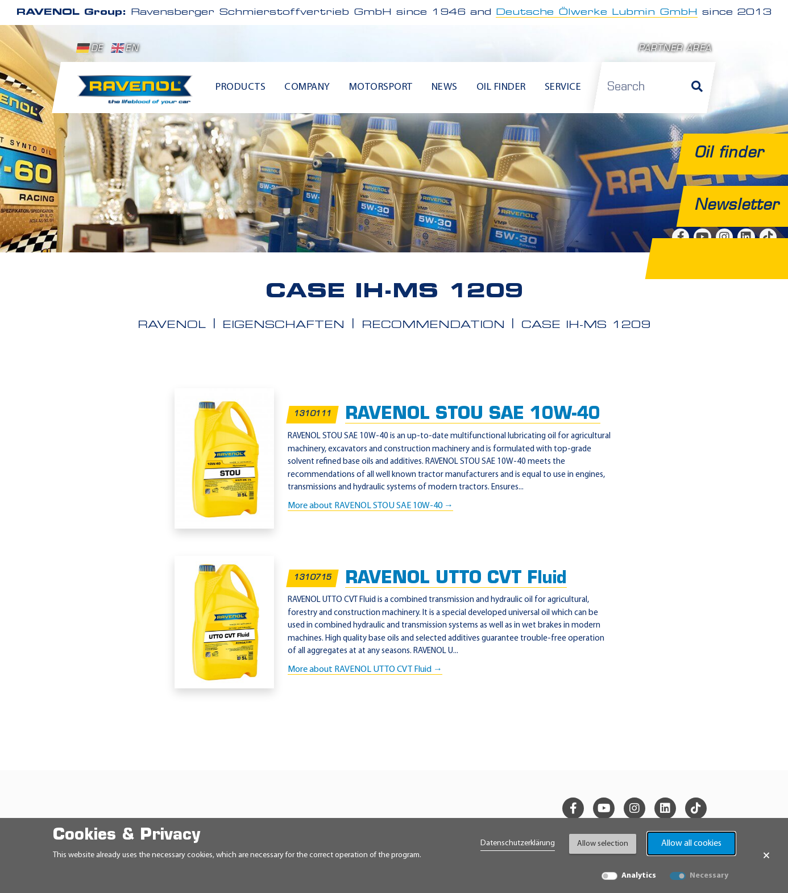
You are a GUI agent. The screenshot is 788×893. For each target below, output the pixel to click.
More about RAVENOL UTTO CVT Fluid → (365, 669)
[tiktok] (696, 808)
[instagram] (634, 808)
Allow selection (602, 844)
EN (124, 48)
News (445, 87)
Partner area (674, 49)
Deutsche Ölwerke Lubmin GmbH (597, 12)
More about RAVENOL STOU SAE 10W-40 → (370, 505)
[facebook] (573, 808)
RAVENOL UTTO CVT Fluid (456, 578)
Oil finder (501, 87)
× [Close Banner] (766, 855)
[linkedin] (665, 808)
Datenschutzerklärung (517, 843)
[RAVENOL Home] (138, 94)
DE (90, 48)
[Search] (697, 87)
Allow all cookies (691, 843)
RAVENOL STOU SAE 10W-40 (472, 414)
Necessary (709, 875)
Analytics (638, 875)
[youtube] (604, 808)
